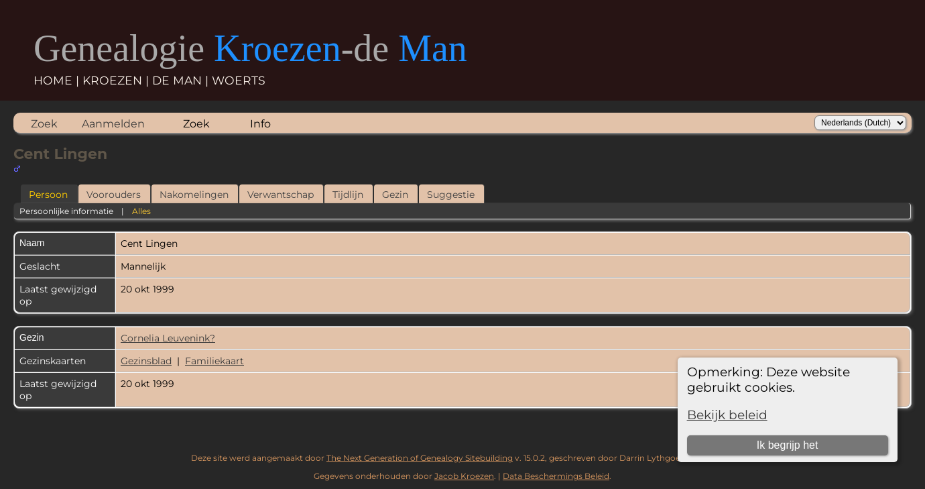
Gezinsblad (146, 361)
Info (260, 123)
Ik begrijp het (787, 445)
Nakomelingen (194, 194)
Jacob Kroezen (464, 476)
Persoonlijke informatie (66, 211)
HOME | (58, 80)
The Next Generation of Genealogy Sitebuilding (419, 458)
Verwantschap (280, 194)
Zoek (44, 123)
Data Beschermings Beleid (556, 476)
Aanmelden (113, 123)
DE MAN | (182, 80)
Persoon (48, 194)
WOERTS (238, 80)
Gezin (395, 194)
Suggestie (451, 194)
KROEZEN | (117, 80)
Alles (141, 211)
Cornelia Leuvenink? (168, 338)
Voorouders (113, 194)
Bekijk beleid (727, 415)
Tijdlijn (347, 194)
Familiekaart (214, 361)
